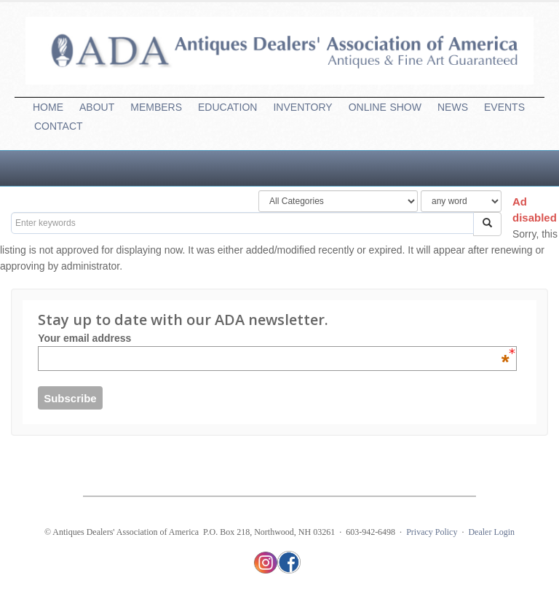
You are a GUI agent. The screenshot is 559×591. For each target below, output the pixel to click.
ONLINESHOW (385, 107)
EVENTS (504, 107)
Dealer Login (491, 532)
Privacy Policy (431, 532)
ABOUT (96, 107)
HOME (48, 107)
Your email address (273, 338)
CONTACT (58, 126)
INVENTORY (302, 107)
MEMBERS (156, 107)
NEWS (452, 107)
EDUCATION (227, 107)
